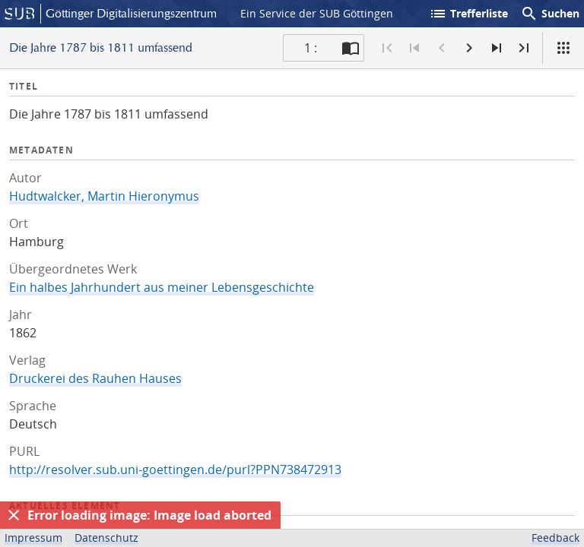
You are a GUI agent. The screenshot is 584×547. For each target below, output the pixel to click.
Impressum (33, 537)
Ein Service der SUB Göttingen (316, 13)
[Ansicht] (563, 48)
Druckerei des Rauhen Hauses (95, 378)
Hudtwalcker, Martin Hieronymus (104, 196)
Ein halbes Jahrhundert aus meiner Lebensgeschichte (161, 287)
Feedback (555, 537)
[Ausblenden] (13, 515)
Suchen (549, 14)
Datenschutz (106, 537)
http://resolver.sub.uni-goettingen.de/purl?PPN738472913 (175, 469)
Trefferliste (468, 14)
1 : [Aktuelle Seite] (310, 48)
